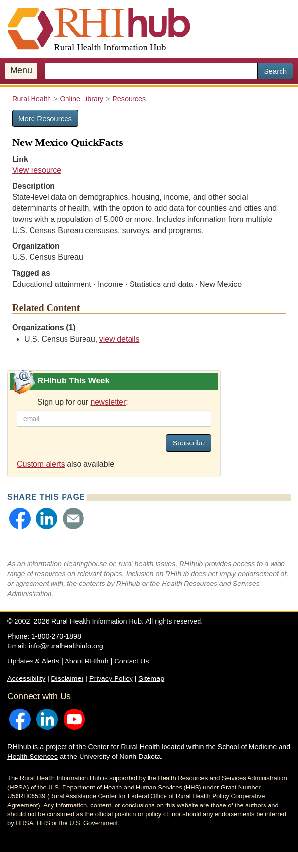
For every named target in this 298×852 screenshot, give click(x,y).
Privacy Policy (111, 678)
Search (275, 71)
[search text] (151, 71)
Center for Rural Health (124, 747)
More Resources (45, 118)
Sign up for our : (82, 402)
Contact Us (131, 661)
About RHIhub (86, 661)
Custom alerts (41, 464)
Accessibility (26, 678)
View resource (36, 170)
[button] (20, 518)
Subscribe (188, 443)
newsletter (108, 402)
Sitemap (151, 678)
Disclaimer (67, 678)
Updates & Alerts (33, 661)
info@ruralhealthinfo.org (66, 646)
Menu (21, 70)
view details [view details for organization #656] (119, 339)
